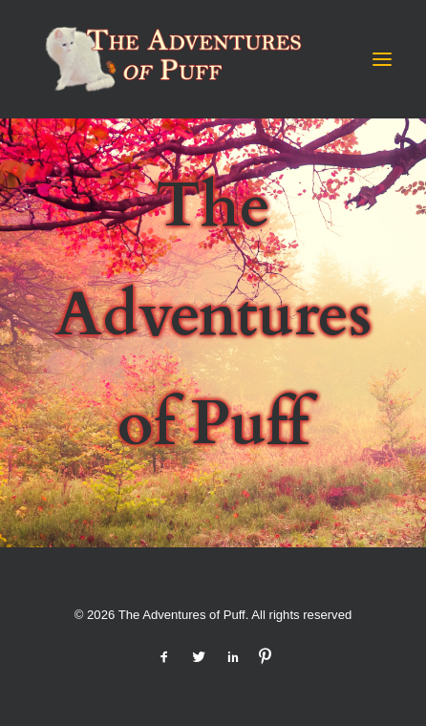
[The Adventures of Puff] (168, 59)
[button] (382, 59)
